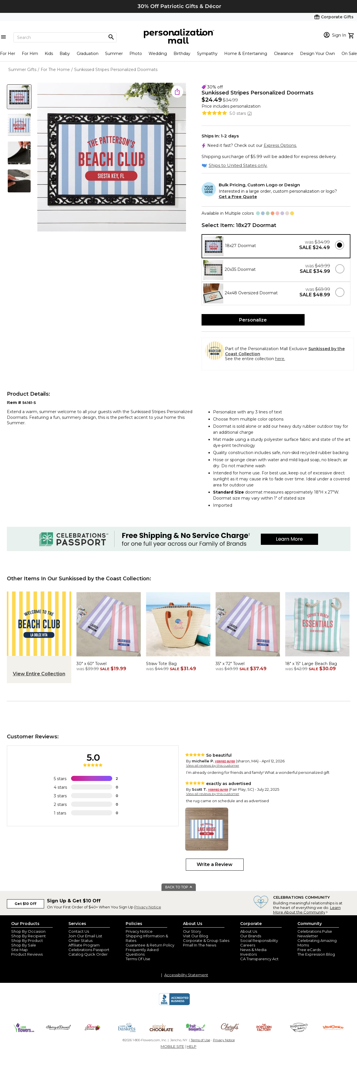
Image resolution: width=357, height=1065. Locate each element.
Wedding (158, 53)
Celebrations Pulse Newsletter (314, 933)
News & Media (253, 949)
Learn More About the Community (307, 909)
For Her (7, 53)
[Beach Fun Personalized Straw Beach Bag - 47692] (178, 657)
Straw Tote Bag (161, 663)
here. (280, 358)
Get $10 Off (25, 904)
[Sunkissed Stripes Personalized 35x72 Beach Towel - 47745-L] (248, 657)
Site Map (19, 949)
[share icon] (177, 92)
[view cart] (351, 35)
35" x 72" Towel (230, 663)
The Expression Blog (316, 954)
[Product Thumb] (19, 96)
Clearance (283, 53)
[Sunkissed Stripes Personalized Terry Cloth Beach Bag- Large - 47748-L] (317, 657)
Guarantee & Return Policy (150, 945)
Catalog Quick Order (88, 954)
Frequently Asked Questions (142, 951)
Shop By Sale (23, 945)
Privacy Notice (147, 907)
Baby (65, 53)
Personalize (253, 320)
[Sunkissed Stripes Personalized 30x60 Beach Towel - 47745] (108, 657)
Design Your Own (317, 53)
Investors (248, 954)
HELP (191, 1046)
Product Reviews (27, 954)
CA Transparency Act (259, 958)
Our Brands (250, 936)
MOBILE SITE (172, 1046)
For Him (30, 53)
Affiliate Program (84, 945)
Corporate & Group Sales (206, 940)
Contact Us (78, 931)
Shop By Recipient (28, 936)
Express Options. (280, 145)
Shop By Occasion (28, 931)
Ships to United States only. (238, 165)
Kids (49, 53)
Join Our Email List (85, 936)
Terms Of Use (138, 958)
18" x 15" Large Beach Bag (311, 663)
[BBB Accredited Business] (174, 1004)
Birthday (181, 53)
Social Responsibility (259, 940)
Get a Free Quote (238, 196)
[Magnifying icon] (111, 37)
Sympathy (207, 53)
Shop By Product (27, 940)
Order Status (80, 940)
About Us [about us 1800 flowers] (248, 931)
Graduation (87, 53)
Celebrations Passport (88, 949)
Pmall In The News (199, 945)
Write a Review (214, 864)
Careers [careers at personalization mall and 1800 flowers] (247, 945)
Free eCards (309, 949)
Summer (114, 53)
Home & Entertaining (245, 53)
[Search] (65, 37)
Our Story (192, 931)
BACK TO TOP (178, 887)
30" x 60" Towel (91, 663)
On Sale (349, 53)
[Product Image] (111, 157)
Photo (135, 53)
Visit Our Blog (195, 936)
